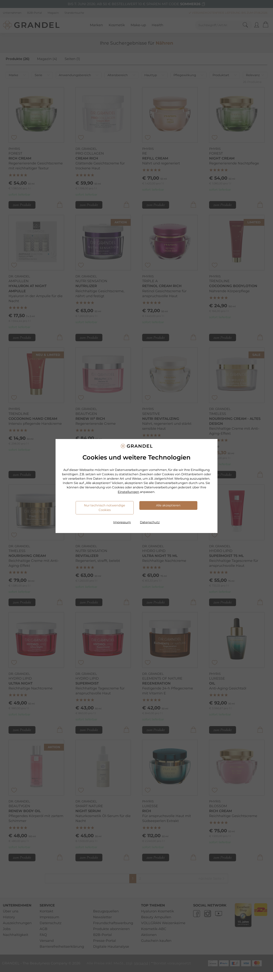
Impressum (122, 522)
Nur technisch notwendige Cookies (104, 508)
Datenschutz (150, 522)
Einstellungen (128, 492)
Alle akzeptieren (168, 505)
